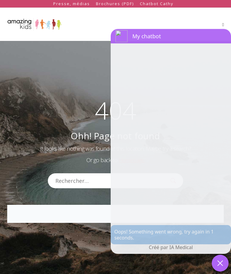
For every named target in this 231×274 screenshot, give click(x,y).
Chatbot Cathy (157, 3)
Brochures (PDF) (115, 3)
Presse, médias (71, 3)
